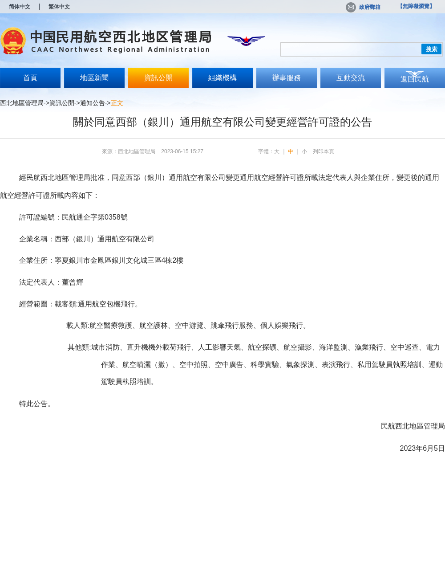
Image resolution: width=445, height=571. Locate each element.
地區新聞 (94, 78)
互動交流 (350, 78)
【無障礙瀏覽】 (416, 6)
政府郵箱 (363, 7)
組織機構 (222, 78)
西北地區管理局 (22, 102)
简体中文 (19, 7)
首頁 (30, 78)
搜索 (431, 49)
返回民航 (414, 79)
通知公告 (92, 102)
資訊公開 (158, 78)
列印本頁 (323, 151)
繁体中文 (59, 7)
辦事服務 (286, 78)
